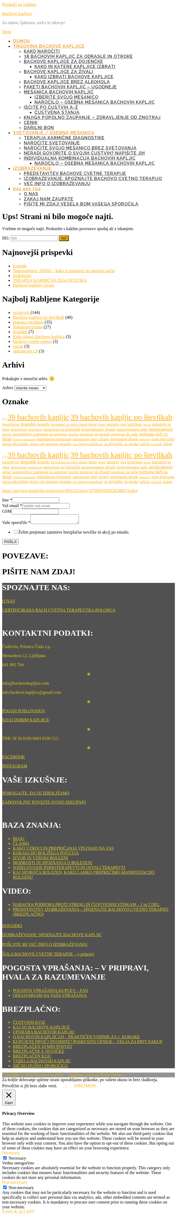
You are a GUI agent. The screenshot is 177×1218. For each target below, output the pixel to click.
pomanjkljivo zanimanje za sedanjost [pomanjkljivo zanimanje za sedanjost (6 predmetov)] (40, 434)
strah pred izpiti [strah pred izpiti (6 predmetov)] (163, 439)
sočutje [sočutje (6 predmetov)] (103, 439)
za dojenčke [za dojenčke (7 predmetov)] (113, 444)
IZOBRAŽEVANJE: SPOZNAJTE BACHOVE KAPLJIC (52, 936)
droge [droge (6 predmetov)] (92, 424)
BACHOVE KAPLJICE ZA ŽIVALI (58, 71)
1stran (18, 346)
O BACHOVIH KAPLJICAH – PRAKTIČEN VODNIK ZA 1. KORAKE (76, 1038)
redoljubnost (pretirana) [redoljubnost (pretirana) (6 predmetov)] (54, 439)
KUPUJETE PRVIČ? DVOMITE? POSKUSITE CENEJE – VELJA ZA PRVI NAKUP (87, 1043)
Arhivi (7, 387)
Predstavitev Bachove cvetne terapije (75, 173)
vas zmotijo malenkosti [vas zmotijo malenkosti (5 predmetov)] (87, 444)
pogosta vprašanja (28, 322)
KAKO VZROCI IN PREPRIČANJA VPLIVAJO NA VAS (63, 850)
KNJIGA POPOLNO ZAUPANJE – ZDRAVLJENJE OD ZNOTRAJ (92, 117)
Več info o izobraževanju (57, 183)
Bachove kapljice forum (33, 285)
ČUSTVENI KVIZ (29, 1024)
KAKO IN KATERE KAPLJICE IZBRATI (75, 66)
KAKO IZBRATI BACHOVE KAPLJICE (74, 76)
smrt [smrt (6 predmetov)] (94, 439)
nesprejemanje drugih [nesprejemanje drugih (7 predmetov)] (98, 429)
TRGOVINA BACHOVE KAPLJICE (49, 46)
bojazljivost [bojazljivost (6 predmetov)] (10, 424)
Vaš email (12, 505)
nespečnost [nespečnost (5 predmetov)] (35, 430)
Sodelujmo (22, 275)
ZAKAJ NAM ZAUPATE (49, 198)
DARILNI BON (39, 127)
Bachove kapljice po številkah (38, 317)
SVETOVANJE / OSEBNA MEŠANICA (53, 132)
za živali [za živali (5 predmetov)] (156, 444)
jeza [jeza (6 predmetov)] (123, 424)
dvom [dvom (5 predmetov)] (101, 424)
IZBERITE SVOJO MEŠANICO (66, 97)
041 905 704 (27, 188)
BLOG (19, 840)
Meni (6, 31)
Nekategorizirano (28, 327)
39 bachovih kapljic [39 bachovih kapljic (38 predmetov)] (38, 417)
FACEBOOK (13, 758)
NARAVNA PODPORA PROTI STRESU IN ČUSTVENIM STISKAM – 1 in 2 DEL (86, 906)
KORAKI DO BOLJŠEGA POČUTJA (46, 854)
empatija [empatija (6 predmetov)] (112, 424)
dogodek (20, 331)
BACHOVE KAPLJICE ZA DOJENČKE (63, 61)
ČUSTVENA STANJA (57, 112)
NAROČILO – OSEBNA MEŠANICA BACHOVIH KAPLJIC (94, 102)
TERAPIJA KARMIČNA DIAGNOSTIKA (50, 280)
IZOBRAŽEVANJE (32, 168)
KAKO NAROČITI (42, 51)
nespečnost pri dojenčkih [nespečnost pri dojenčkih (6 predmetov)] (61, 430)
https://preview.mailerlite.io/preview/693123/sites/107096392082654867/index (69, 490)
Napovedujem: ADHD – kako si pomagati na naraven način (64, 270)
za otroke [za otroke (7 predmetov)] (131, 444)
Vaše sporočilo (16, 524)
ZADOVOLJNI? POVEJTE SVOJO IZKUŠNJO (44, 803)
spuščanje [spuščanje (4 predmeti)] (144, 439)
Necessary (17, 1159)
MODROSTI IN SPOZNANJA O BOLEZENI (52, 864)
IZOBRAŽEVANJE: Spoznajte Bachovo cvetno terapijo (93, 178)
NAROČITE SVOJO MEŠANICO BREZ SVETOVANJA (80, 148)
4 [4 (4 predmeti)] (5, 418)
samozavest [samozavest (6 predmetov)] (81, 439)
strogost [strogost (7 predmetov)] (51, 444)
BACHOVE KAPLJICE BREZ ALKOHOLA (67, 81)
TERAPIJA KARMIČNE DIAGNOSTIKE (64, 137)
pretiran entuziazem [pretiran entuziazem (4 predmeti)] (24, 439)
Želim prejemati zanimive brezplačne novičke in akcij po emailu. (73, 533)
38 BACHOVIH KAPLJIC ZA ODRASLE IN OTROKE (78, 56)
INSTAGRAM (14, 767)
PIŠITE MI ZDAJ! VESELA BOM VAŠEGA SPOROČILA (81, 204)
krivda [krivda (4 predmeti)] (147, 424)
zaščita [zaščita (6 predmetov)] (145, 444)
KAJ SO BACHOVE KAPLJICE (41, 1028)
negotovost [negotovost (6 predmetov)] (19, 430)
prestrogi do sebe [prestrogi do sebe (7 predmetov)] (124, 434)
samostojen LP (25, 351)
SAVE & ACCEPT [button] (18, 1213)
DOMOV (21, 41)
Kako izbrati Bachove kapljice (39, 336)
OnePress (76, 1076)
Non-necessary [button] (15, 1184)
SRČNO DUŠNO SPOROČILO (40, 1067)
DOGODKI (12, 927)
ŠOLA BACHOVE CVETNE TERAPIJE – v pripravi (48, 955)
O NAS (31, 193)
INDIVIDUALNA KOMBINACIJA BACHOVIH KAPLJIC (80, 158)
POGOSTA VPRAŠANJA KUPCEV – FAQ (50, 992)
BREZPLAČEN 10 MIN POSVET (42, 1048)
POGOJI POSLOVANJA (23, 712)
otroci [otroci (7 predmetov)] (6, 434)
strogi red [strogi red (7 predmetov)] (37, 444)
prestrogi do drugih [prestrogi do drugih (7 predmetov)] (94, 434)
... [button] (65, 1087)
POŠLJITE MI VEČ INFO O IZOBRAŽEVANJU (45, 946)
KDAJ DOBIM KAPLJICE (25, 721)
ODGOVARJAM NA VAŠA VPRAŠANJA (50, 997)
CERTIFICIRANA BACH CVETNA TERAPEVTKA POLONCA (59, 611)
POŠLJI (10, 543)
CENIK (31, 122)
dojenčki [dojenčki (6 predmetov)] (43, 424)
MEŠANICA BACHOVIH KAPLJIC (59, 92)
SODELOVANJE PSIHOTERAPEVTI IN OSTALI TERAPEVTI (69, 869)
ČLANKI (21, 845)
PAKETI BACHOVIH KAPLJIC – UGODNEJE (70, 86)
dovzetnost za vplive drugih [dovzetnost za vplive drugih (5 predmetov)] (69, 424)
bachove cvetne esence (32, 341)
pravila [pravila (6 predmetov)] (73, 434)
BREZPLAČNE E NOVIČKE (38, 1053)
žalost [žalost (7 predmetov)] (167, 444)
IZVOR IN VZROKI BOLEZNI (40, 859)
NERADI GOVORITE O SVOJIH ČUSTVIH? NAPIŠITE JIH (84, 153)
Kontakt (20, 266)
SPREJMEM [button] (85, 1087)
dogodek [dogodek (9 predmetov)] (28, 424)
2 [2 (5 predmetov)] (3, 419)
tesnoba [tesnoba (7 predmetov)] (65, 444)
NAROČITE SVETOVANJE (52, 142)
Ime (7, 500)
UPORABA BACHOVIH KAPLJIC (44, 1033)
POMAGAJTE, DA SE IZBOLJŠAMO (36, 794)
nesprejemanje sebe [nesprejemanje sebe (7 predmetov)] (132, 429)
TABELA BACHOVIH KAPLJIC (42, 1062)
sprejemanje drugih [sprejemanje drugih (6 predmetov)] (124, 439)
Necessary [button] (11, 1154)
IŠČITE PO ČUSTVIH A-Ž (51, 107)
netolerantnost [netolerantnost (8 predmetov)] (161, 429)
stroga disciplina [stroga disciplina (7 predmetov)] (15, 444)
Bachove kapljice (17, 13)
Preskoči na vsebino (19, 4)
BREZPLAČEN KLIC (32, 1057)
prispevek (21, 312)
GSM (6, 511)
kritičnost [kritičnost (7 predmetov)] (134, 424)
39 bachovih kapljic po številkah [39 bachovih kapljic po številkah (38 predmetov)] (121, 417)
